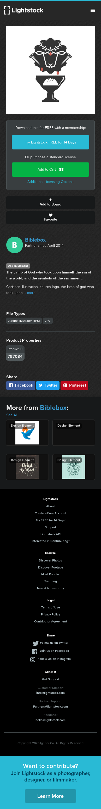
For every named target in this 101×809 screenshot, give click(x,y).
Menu (92, 10)
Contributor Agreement (50, 621)
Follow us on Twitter (54, 642)
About (50, 506)
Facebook (20, 385)
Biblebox (35, 240)
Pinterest (74, 385)
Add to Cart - (51, 169)
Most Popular (50, 574)
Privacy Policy (50, 614)
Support (50, 527)
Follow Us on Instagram (54, 658)
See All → (14, 415)
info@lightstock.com (50, 692)
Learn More (50, 796)
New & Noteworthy (50, 588)
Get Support (50, 679)
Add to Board (50, 202)
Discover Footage (50, 567)
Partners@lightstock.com (50, 706)
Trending (50, 581)
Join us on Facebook (54, 650)
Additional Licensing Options (50, 181)
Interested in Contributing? (51, 541)
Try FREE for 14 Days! (51, 520)
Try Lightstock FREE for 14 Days (50, 142)
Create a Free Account (50, 513)
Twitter (48, 385)
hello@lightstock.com (50, 720)
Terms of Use (50, 607)
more (31, 293)
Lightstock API (50, 534)
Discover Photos (50, 560)
